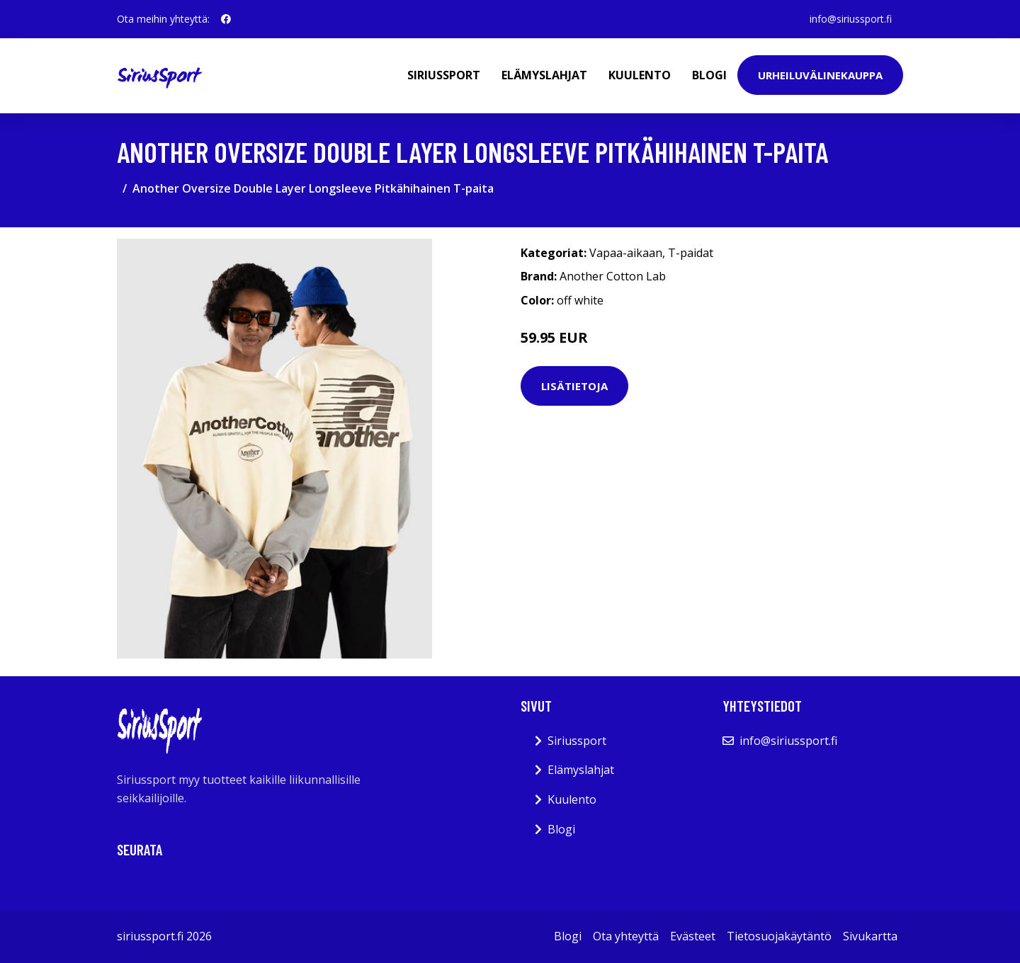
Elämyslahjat (544, 75)
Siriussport (443, 75)
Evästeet (692, 936)
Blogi (709, 75)
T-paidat (690, 253)
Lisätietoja (574, 386)
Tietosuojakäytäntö (779, 936)
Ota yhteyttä (626, 936)
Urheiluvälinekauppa (820, 75)
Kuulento (639, 75)
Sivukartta (870, 936)
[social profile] (226, 19)
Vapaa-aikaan (625, 253)
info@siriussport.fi (851, 18)
